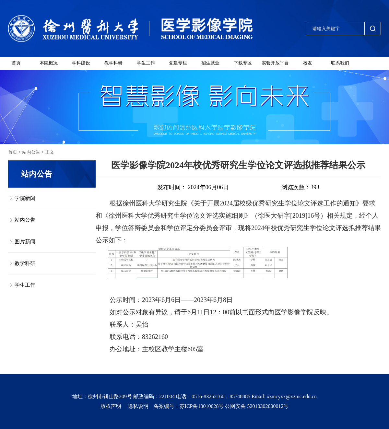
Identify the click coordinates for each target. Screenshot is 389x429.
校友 (307, 63)
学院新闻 (25, 198)
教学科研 (113, 63)
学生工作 (146, 63)
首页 (16, 63)
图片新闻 (25, 241)
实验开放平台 (275, 63)
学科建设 (81, 63)
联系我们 (340, 63)
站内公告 (31, 152)
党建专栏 (178, 63)
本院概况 (49, 63)
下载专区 (243, 63)
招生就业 (210, 63)
